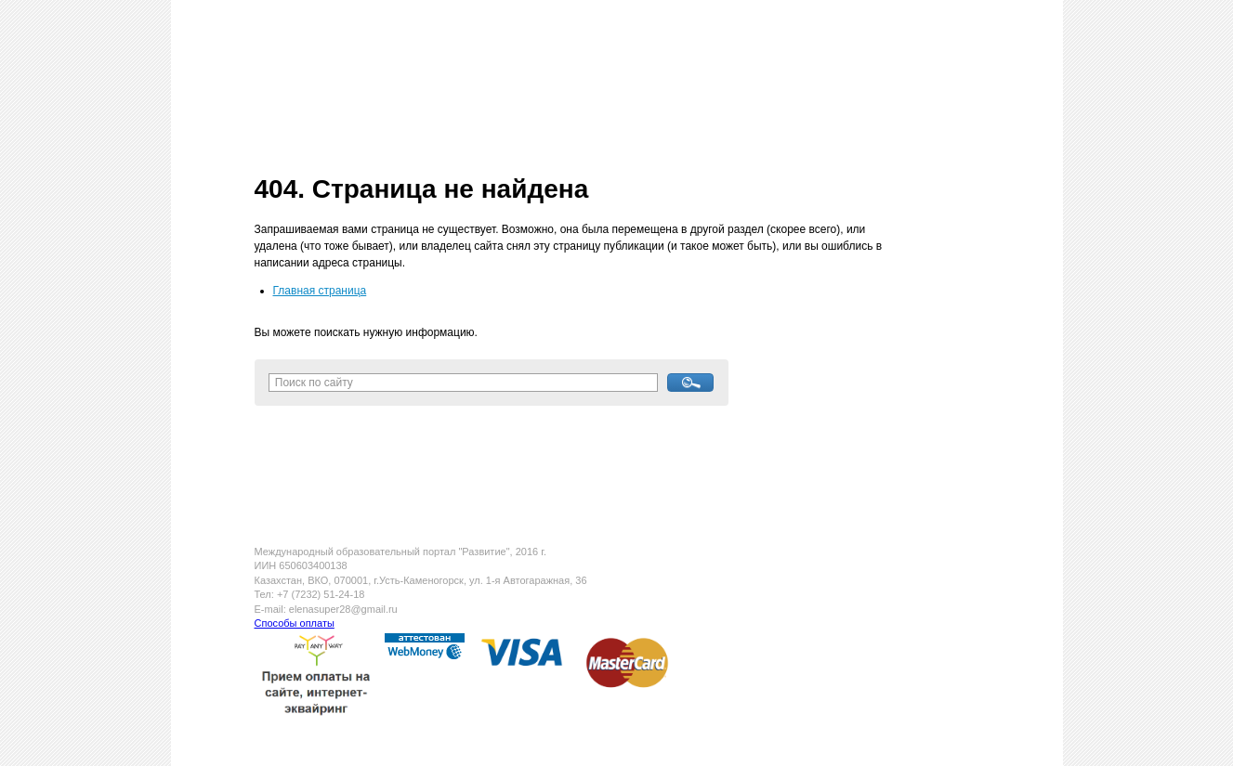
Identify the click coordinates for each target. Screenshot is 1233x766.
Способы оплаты (294, 623)
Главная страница (320, 290)
